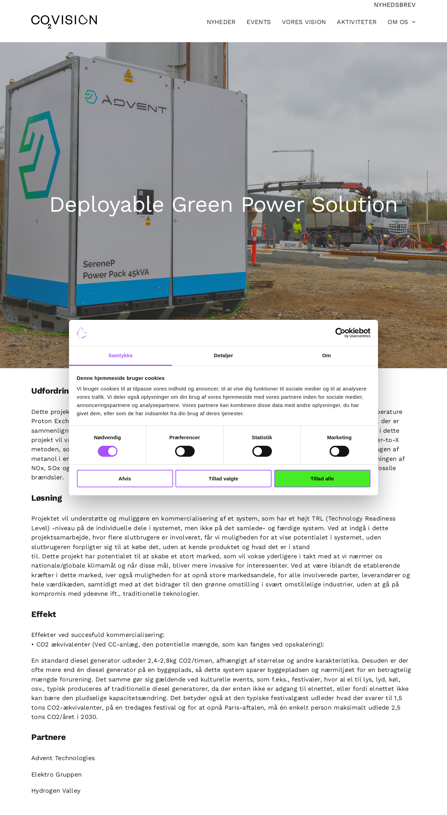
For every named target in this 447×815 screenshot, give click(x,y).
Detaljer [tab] (223, 355)
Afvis (124, 478)
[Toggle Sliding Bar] (351, 21)
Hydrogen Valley (55, 790)
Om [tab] (326, 355)
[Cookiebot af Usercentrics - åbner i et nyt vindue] (340, 333)
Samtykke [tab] (120, 355)
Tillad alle (322, 478)
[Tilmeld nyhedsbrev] (395, 4)
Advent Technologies (63, 757)
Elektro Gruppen (56, 774)
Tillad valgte (223, 478)
